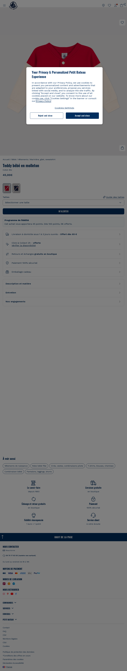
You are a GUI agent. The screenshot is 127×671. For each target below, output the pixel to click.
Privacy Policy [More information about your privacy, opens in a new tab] (43, 101)
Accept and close (82, 115)
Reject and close (45, 115)
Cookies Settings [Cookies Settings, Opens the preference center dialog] (64, 108)
